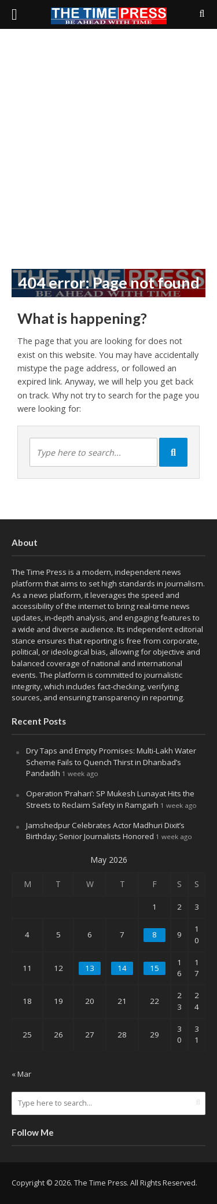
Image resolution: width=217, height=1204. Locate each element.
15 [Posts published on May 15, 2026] (154, 968)
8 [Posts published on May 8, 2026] (154, 934)
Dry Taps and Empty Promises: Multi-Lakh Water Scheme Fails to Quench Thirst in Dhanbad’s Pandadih (111, 762)
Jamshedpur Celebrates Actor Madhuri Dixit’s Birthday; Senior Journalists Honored (105, 831)
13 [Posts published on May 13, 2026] (89, 968)
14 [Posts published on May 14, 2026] (122, 968)
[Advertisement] (108, 148)
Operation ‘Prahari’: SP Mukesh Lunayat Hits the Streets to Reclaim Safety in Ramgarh (110, 799)
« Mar (21, 1074)
